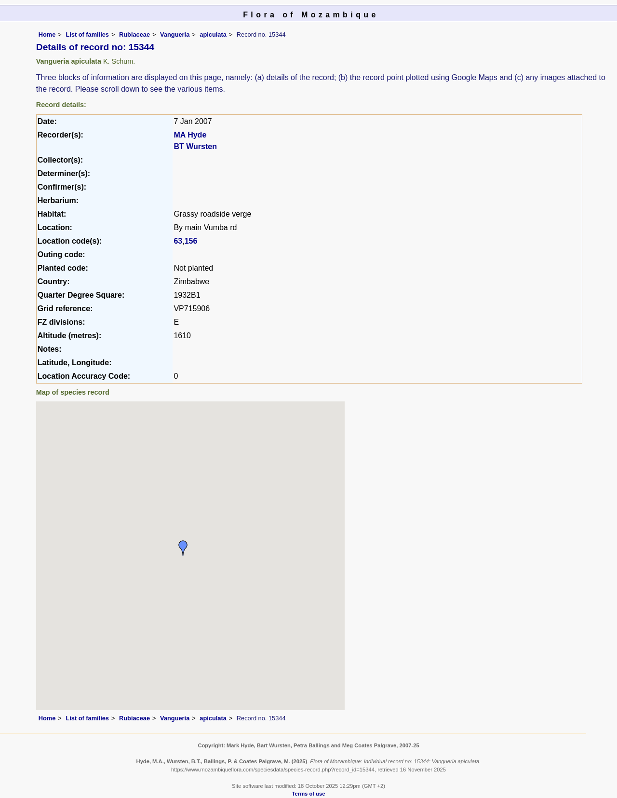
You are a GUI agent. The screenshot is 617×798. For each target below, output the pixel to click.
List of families (87, 34)
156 (191, 241)
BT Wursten (195, 146)
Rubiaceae (134, 34)
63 (178, 241)
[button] (183, 548)
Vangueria (174, 34)
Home (47, 34)
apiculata (213, 34)
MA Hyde (190, 135)
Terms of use (308, 794)
